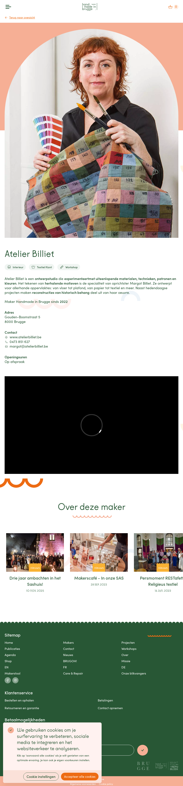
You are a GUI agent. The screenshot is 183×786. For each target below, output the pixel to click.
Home (9, 642)
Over (124, 655)
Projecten (128, 642)
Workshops (128, 649)
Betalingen (105, 700)
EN (6, 667)
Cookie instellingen (41, 776)
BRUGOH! (70, 661)
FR (65, 667)
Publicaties (12, 649)
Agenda (10, 655)
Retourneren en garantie (22, 708)
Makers (68, 642)
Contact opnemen (110, 708)
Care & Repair (73, 673)
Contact (68, 649)
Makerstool (12, 673)
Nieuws (68, 655)
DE (123, 667)
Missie (125, 661)
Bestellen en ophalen (19, 700)
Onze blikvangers (133, 673)
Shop (8, 661)
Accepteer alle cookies (79, 776)
